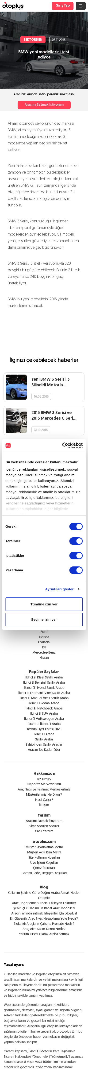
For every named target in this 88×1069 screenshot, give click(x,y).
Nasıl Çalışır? (44, 800)
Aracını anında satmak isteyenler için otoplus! (44, 913)
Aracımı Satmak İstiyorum (44, 105)
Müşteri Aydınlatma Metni (44, 847)
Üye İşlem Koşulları (44, 862)
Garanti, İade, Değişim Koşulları (44, 873)
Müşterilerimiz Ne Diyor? (44, 794)
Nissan (44, 657)
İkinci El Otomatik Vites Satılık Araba (44, 693)
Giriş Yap (63, 6)
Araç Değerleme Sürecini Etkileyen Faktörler (44, 903)
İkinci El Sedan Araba (44, 703)
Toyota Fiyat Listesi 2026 (44, 729)
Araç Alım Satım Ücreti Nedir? (44, 929)
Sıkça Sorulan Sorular (44, 826)
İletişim (44, 805)
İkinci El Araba (44, 734)
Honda (44, 637)
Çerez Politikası (44, 868)
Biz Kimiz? (44, 779)
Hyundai (44, 642)
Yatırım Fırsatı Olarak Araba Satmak (44, 934)
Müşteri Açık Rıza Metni (44, 852)
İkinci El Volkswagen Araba (44, 719)
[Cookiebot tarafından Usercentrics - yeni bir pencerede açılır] (63, 445)
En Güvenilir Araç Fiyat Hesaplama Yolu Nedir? (44, 918)
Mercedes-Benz (44, 652)
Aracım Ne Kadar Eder (44, 750)
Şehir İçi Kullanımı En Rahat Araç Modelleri (44, 908)
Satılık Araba (44, 739)
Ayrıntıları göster (59, 589)
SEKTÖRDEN (32, 40)
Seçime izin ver (44, 619)
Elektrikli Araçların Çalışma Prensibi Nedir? (44, 924)
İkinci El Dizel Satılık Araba (44, 677)
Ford (44, 632)
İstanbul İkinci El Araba (44, 724)
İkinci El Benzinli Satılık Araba (44, 682)
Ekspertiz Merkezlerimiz (44, 784)
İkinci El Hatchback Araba (44, 708)
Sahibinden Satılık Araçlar (44, 744)
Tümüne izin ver (44, 604)
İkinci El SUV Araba (44, 713)
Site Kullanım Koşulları (44, 857)
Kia (44, 647)
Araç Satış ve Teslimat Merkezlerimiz (44, 789)
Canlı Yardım (44, 831)
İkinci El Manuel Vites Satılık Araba (44, 698)
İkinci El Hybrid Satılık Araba (44, 688)
